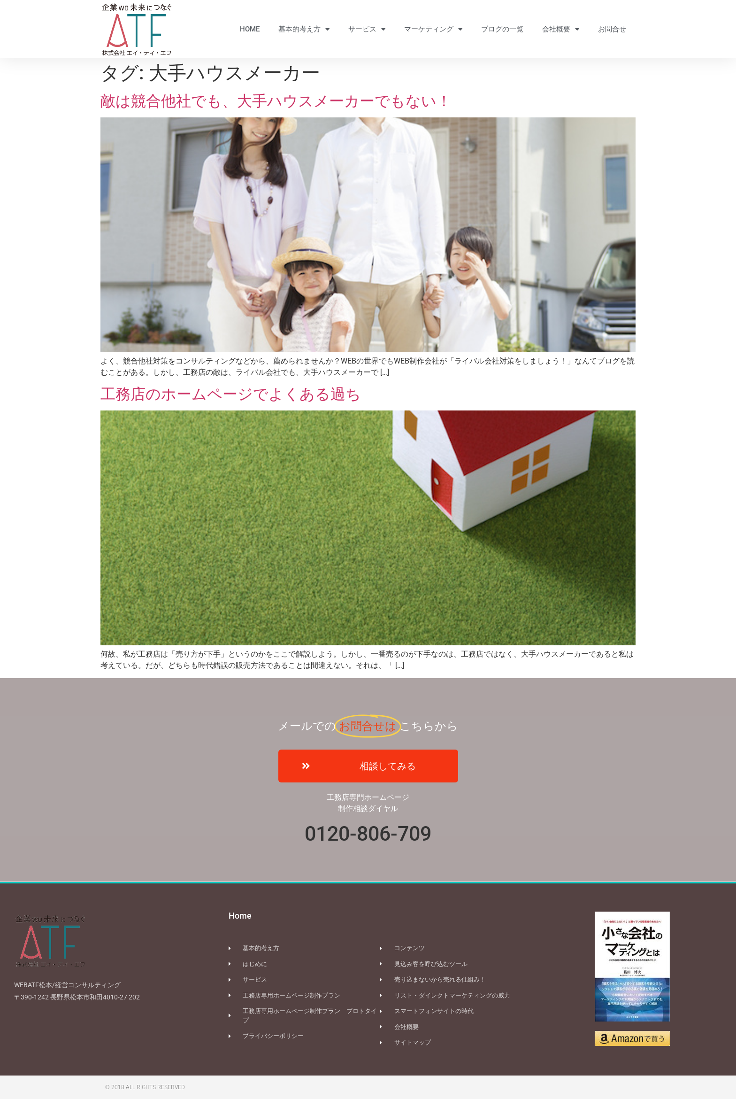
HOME (250, 29)
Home (240, 916)
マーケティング (433, 29)
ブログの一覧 (502, 29)
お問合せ (612, 29)
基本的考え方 (304, 29)
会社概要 (560, 29)
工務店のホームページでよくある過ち (230, 394)
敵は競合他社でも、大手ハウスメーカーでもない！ (276, 101)
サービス (366, 29)
